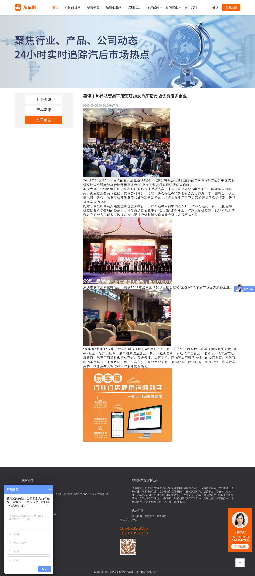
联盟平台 (93, 7)
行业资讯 (44, 100)
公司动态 (44, 120)
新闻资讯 (172, 7)
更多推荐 (138, 510)
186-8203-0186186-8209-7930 (240, 538)
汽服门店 (134, 7)
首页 (55, 7)
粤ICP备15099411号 (147, 571)
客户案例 (153, 7)
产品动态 (44, 110)
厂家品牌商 (72, 7)
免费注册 (231, 7)
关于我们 (191, 7)
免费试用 (240, 546)
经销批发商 (113, 7)
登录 (215, 7)
